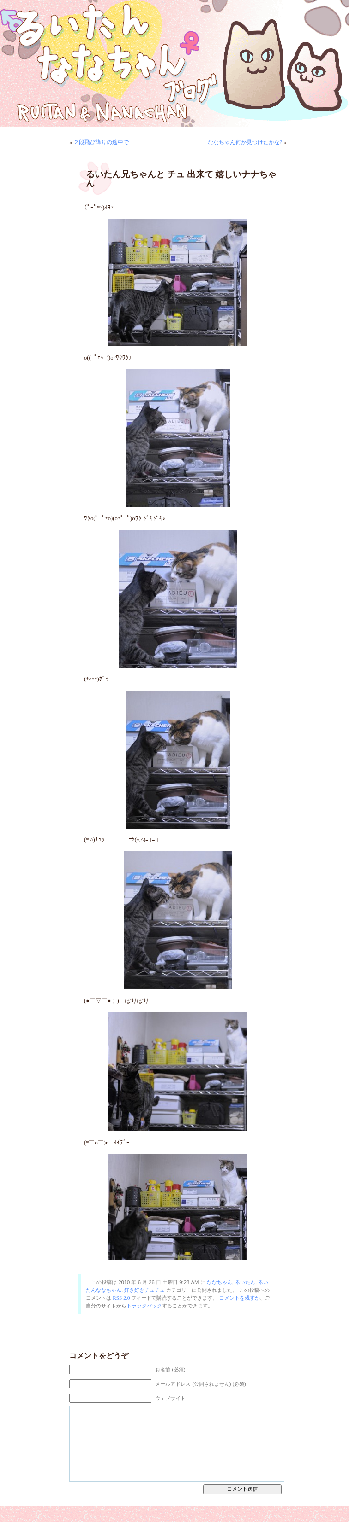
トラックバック (144, 1305)
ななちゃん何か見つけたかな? (245, 142)
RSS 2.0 (121, 1298)
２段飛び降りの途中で (101, 142)
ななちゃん (219, 1282)
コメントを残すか (239, 1298)
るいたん (245, 1282)
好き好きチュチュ (144, 1290)
